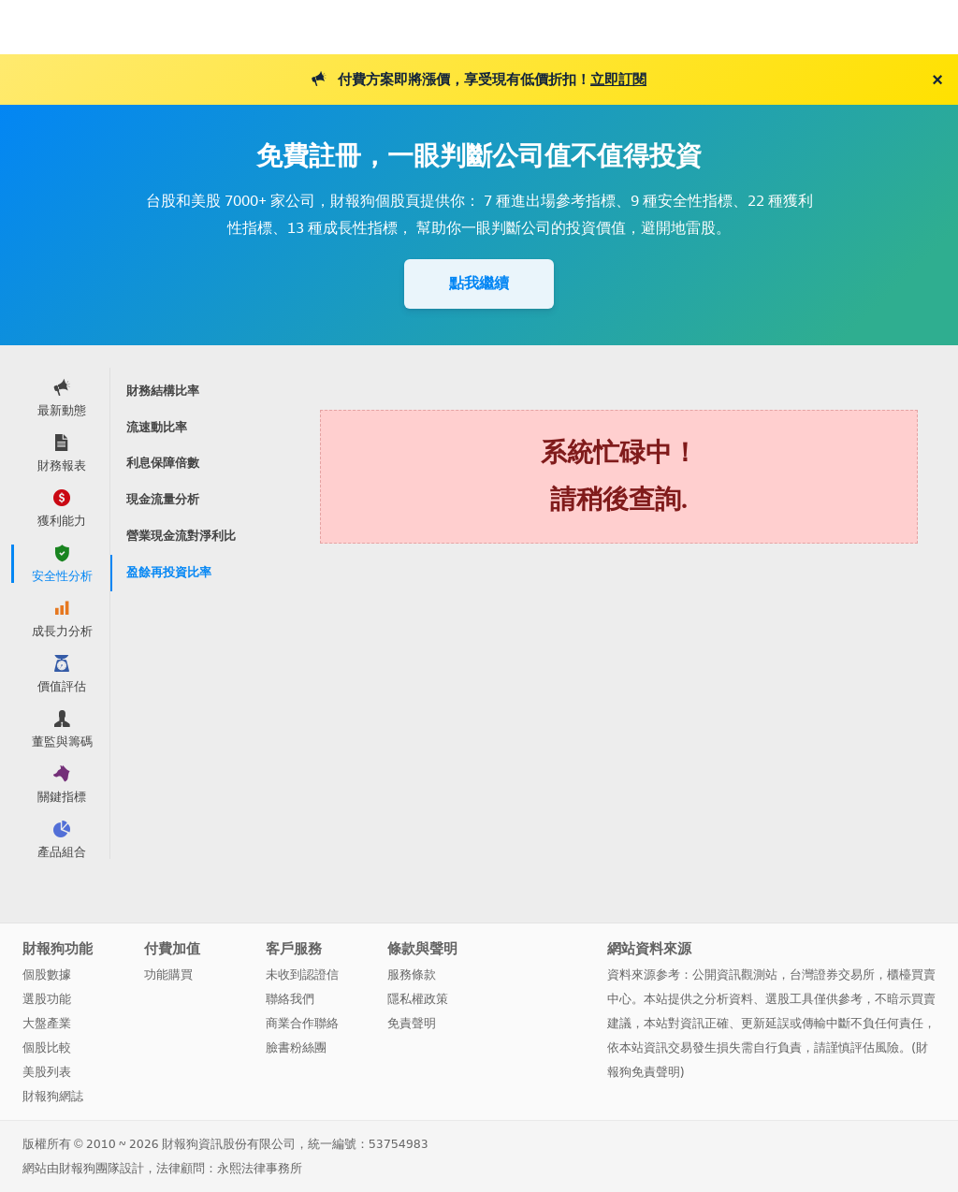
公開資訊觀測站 (734, 974)
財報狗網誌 (52, 1096)
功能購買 (168, 974)
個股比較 (46, 1047)
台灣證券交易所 (832, 974)
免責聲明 (411, 1023)
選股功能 (46, 999)
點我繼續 (479, 283)
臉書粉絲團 (296, 1047)
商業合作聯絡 (302, 1023)
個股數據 (46, 974)
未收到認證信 (302, 974)
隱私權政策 (417, 999)
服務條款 (411, 974)
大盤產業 (46, 1023)
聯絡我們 (290, 999)
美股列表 (46, 1072)
